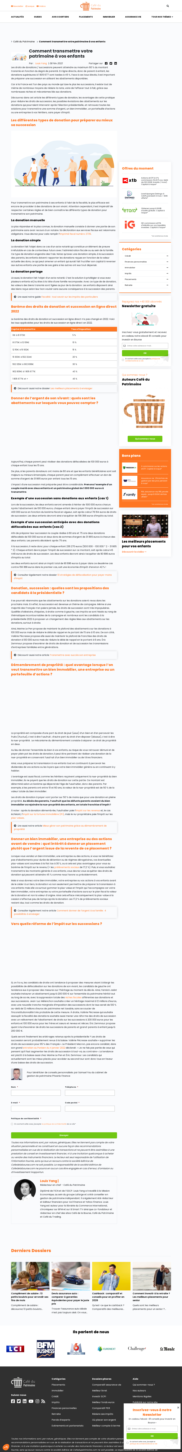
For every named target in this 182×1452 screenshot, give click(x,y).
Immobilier (109, 17)
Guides (38, 17)
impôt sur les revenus (88, 810)
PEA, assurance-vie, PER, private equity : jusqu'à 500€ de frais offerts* (154, 494)
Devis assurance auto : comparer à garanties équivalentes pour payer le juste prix (70, 1298)
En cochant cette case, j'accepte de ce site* (45, 1124)
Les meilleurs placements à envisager (71, 388)
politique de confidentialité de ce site (142, 360)
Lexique (29, 6)
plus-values (17, 818)
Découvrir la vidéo (134, 551)
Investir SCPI (99, 1396)
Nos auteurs (139, 1390)
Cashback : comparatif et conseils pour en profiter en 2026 (108, 1297)
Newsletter (17, 6)
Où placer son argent (104, 1419)
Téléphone (71, 1087)
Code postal (72, 1103)
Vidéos (41, 6)
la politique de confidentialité (54, 1124)
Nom (14, 1087)
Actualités (17, 17)
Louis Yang (41, 63)
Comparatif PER (101, 1408)
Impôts (146, 273)
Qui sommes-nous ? (144, 1384)
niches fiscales (73, 997)
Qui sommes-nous (145, 438)
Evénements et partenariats (68, 1425)
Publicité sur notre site (145, 1402)
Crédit (146, 256)
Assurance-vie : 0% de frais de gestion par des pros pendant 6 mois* (154, 481)
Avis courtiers (60, 17)
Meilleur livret (99, 1390)
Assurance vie (133, 17)
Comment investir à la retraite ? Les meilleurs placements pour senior (151, 1297)
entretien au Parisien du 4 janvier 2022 (44, 1047)
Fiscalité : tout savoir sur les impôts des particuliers (69, 296)
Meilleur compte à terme (106, 1425)
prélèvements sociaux (67, 867)
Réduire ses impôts (102, 1414)
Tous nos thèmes (161, 17)
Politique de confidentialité (26, 1118)
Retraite (146, 285)
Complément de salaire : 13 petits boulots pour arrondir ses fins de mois (29, 1297)
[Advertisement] (64, 432)
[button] (6, 1447)
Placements (86, 17)
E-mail (15, 1103)
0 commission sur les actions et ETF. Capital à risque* (154, 467)
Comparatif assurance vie (106, 1384)
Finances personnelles (146, 261)
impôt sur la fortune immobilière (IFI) (43, 814)
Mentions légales (142, 1396)
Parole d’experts (61, 1419)
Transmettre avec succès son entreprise (73, 655)
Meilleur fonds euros (103, 1402)
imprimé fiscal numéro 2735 (75, 234)
